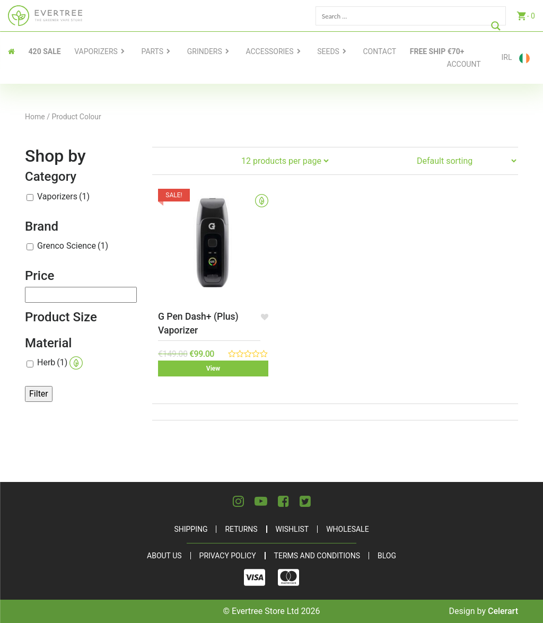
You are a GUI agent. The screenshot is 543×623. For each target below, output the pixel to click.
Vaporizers (96, 51)
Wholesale (347, 529)
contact (379, 51)
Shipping (190, 529)
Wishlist (292, 529)
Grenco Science (72, 246)
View (213, 368)
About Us (164, 555)
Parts (153, 51)
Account (463, 64)
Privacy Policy (227, 555)
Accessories (269, 51)
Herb (60, 363)
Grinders (204, 51)
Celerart (503, 611)
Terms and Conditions (317, 555)
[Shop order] (466, 160)
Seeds (328, 51)
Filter (38, 394)
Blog (387, 555)
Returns (241, 529)
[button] (264, 316)
